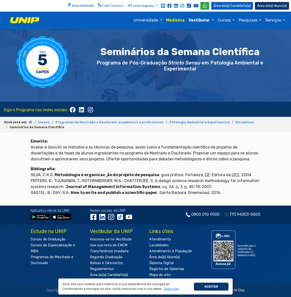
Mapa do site (159, 275)
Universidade (146, 20)
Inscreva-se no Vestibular (111, 239)
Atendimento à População (170, 251)
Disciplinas (244, 122)
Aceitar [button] (211, 286)
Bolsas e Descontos (106, 263)
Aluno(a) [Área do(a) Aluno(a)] (272, 6)
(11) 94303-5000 (245, 214)
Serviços (273, 20)
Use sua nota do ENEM (108, 245)
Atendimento (160, 239)
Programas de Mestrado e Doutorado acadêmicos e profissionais (110, 122)
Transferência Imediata (109, 251)
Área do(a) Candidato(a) (109, 275)
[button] (171, 289)
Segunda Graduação (106, 257)
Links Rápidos (141, 5)
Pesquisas (248, 20)
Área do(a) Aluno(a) (164, 257)
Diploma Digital (161, 263)
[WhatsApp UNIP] (204, 6)
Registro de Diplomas (166, 269)
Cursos (225, 20)
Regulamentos (102, 269)
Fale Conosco (111, 5)
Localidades (159, 245)
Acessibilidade (80, 5)
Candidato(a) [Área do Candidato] (232, 6)
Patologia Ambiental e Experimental (199, 122)
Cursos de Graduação (48, 239)
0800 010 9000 (205, 214)
